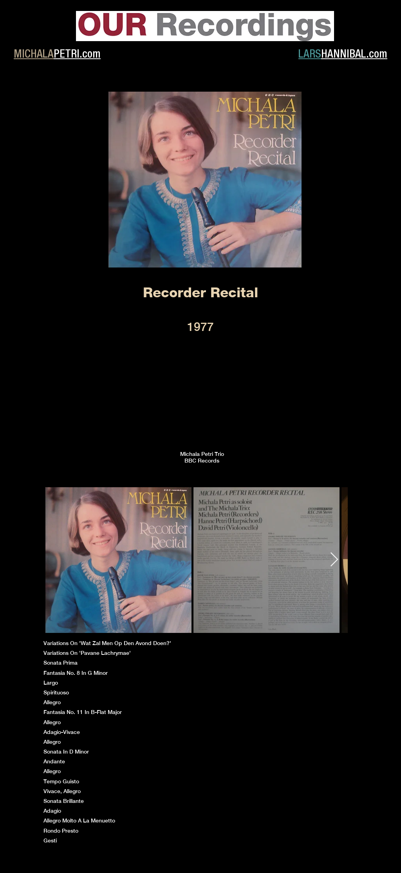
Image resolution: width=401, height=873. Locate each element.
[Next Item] (334, 560)
